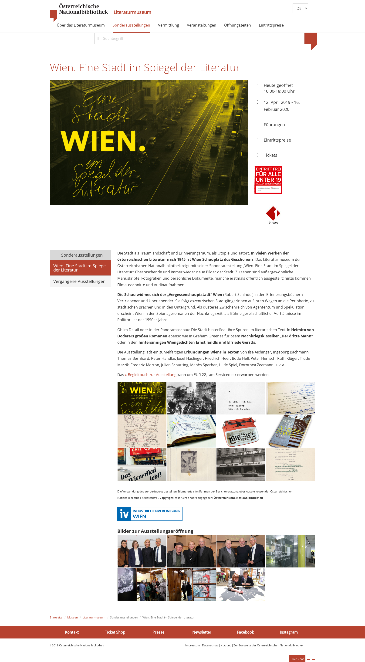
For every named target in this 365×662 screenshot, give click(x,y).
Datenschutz (210, 645)
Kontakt (72, 632)
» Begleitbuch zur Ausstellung (150, 374)
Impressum (192, 645)
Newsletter (201, 632)
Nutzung (225, 645)
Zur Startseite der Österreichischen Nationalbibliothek (268, 645)
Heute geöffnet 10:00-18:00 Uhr (279, 88)
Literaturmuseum (132, 12)
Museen (72, 617)
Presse (158, 632)
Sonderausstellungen (131, 25)
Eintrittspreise (271, 25)
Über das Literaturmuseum (81, 25)
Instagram (289, 632)
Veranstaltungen (201, 25)
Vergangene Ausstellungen (79, 281)
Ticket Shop (115, 632)
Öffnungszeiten (237, 25)
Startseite (56, 617)
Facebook (245, 632)
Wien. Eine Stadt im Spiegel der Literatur (80, 268)
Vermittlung (168, 25)
